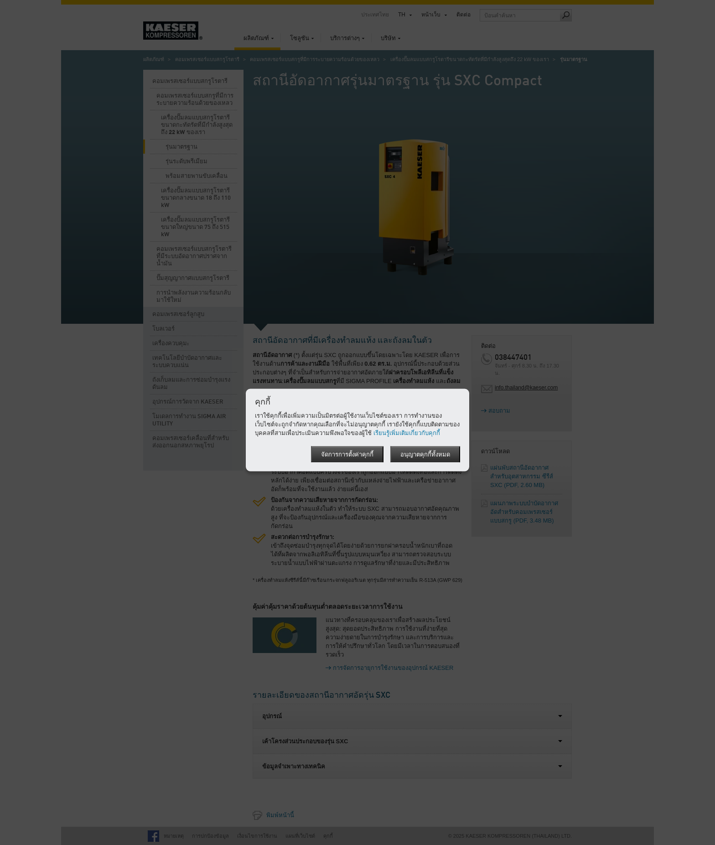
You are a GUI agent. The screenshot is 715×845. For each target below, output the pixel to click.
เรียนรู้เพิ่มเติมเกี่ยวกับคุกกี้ (406, 432)
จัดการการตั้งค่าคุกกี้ (347, 454)
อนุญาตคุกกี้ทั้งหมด (425, 454)
